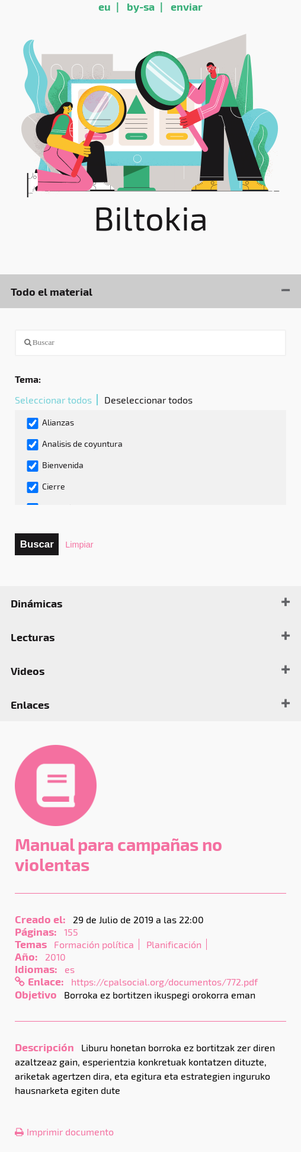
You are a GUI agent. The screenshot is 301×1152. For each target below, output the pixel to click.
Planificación (173, 944)
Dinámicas (36, 603)
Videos (27, 670)
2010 (55, 956)
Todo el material (51, 291)
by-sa (141, 6)
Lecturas (33, 637)
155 (71, 931)
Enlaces (30, 704)
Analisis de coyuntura (74, 444)
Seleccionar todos (53, 399)
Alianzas (50, 423)
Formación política (94, 944)
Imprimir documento (64, 1131)
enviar (187, 6)
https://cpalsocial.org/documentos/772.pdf (164, 981)
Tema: (28, 379)
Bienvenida (55, 466)
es (70, 969)
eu (104, 6)
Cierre (46, 487)
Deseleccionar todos (148, 399)
